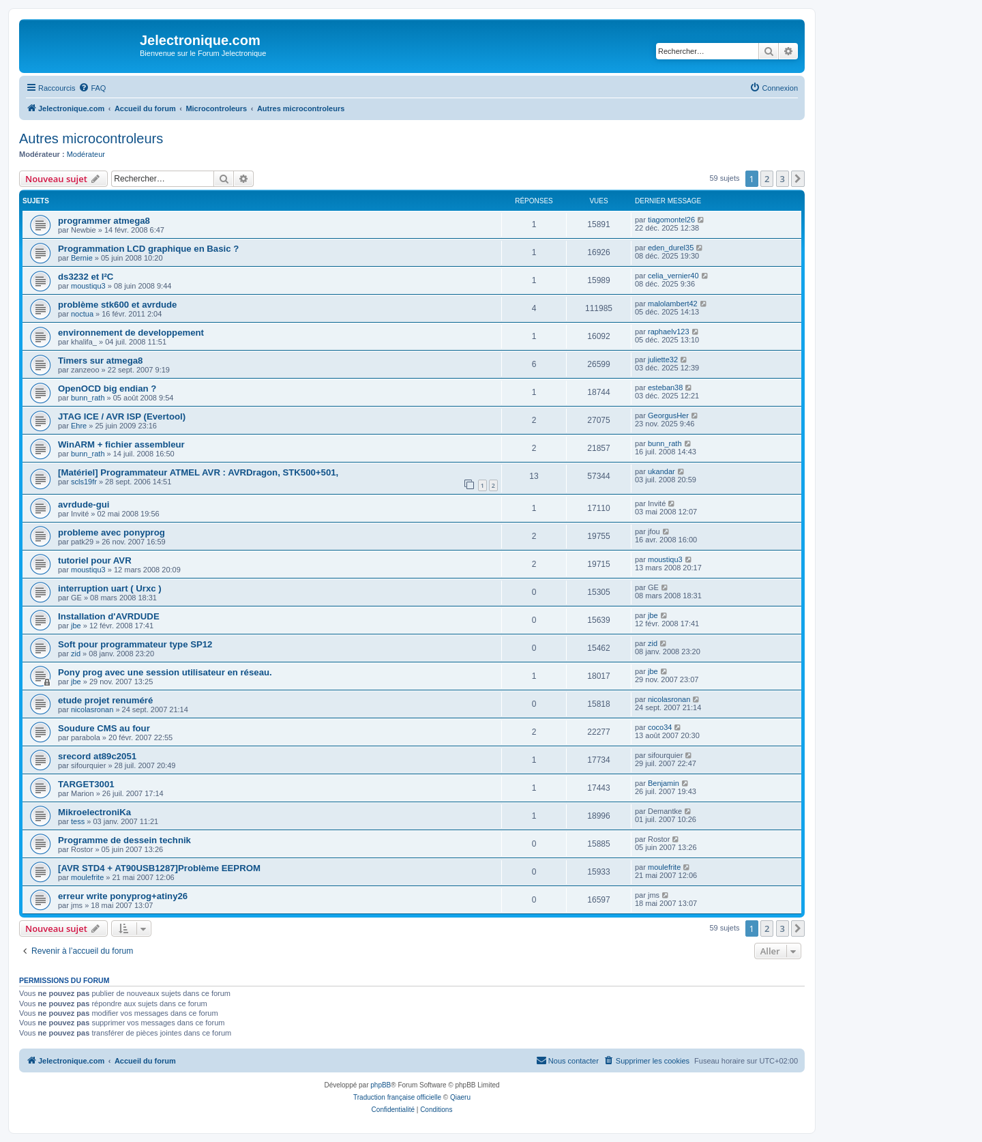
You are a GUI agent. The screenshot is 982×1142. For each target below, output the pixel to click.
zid (75, 653)
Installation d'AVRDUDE (109, 616)
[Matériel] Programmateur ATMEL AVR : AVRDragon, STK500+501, (198, 472)
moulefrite (87, 877)
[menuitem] (92, 88)
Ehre (79, 426)
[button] (798, 179)
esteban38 (665, 387)
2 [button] (766, 179)
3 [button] (782, 179)
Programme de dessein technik (124, 840)
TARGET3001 (86, 784)
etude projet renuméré (105, 700)
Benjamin (663, 783)
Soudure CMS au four (104, 728)
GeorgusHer (668, 415)
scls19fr (84, 482)
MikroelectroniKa (94, 812)
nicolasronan (92, 709)
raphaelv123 (668, 331)
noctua (82, 314)
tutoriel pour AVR (95, 560)
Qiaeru (460, 1097)
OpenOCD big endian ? (107, 388)
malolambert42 (673, 303)
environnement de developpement (131, 332)
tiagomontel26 (671, 220)
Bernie (82, 258)
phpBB (380, 1085)
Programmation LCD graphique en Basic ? (148, 249)
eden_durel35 (671, 248)
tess (78, 821)
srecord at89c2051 (97, 756)
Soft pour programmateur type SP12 (135, 644)
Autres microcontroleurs (91, 138)
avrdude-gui (83, 504)
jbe (76, 625)
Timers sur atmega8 (100, 360)
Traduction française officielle (397, 1097)
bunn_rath (88, 398)
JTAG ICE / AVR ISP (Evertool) (121, 416)
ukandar (661, 471)
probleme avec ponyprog (111, 532)
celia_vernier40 (673, 276)
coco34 (660, 727)
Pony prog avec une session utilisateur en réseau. (165, 672)
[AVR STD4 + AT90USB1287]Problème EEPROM (159, 868)
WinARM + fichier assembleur (121, 444)
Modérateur (86, 154)
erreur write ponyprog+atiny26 (123, 896)
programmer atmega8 (104, 221)
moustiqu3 (88, 286)
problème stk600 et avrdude (117, 304)
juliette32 (663, 359)
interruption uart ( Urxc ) (110, 588)
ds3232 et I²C (85, 277)
